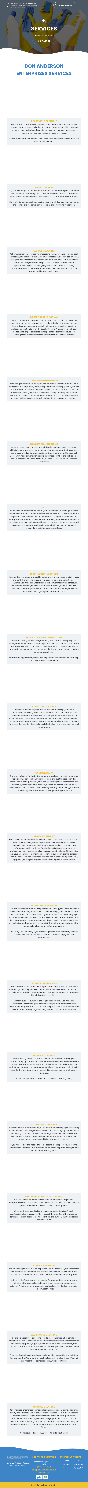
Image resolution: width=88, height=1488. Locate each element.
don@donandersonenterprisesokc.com (44, 1471)
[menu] (83, 5)
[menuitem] (66, 1461)
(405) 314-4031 (44, 1466)
